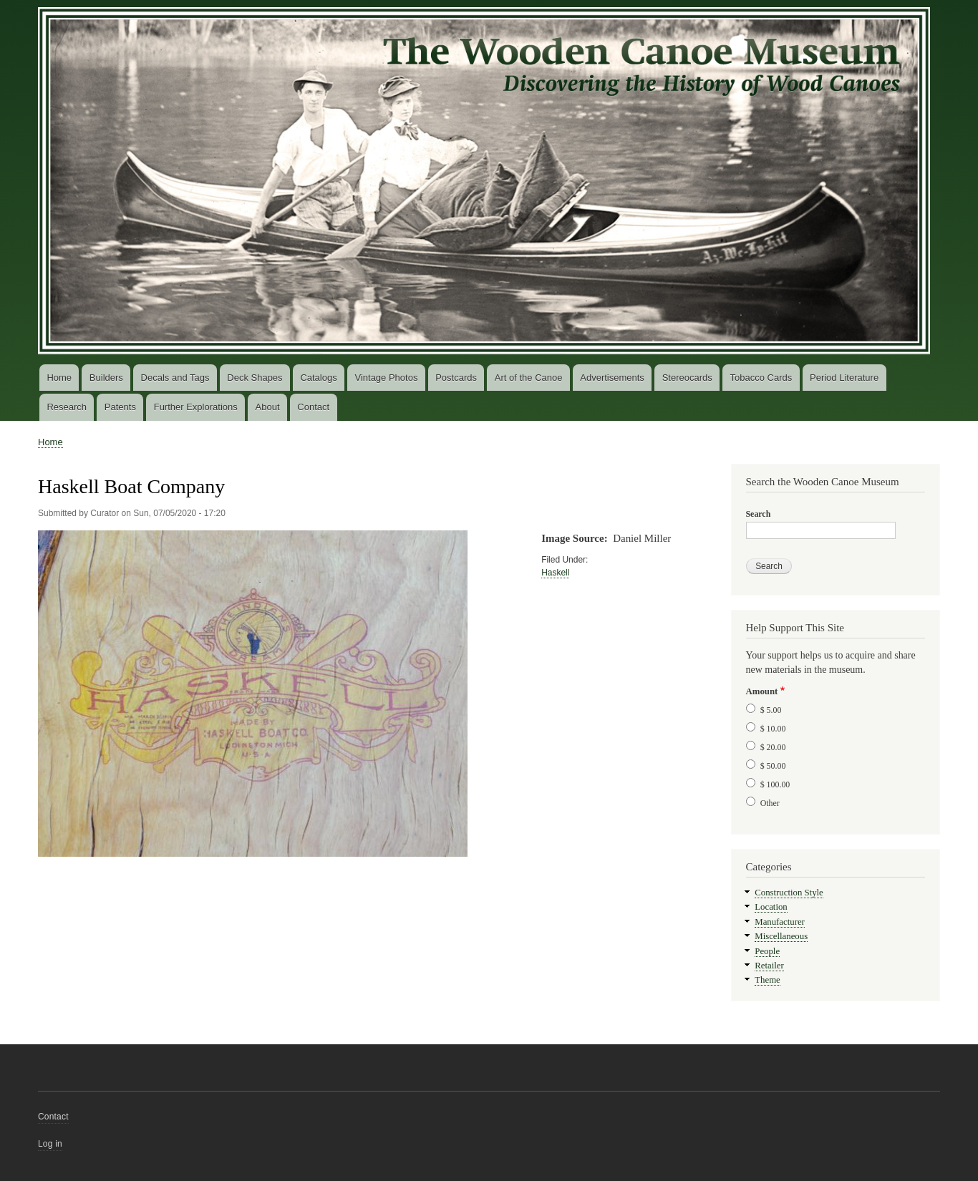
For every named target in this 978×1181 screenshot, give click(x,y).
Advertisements (612, 377)
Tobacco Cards (761, 377)
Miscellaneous (781, 936)
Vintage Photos (385, 377)
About (268, 407)
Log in (50, 1144)
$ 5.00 (771, 710)
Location (771, 907)
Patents (120, 407)
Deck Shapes (254, 377)
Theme (767, 980)
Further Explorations (196, 407)
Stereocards (687, 377)
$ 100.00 (775, 784)
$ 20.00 (773, 747)
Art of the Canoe (529, 377)
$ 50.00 (773, 766)
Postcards (456, 377)
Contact (313, 407)
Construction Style (789, 893)
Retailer (769, 966)
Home (59, 377)
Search (758, 514)
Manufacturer (780, 922)
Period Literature (844, 377)
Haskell (555, 573)
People (767, 951)
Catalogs (318, 377)
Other (770, 803)
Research (67, 407)
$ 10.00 (773, 729)
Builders (106, 377)
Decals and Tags (175, 377)
